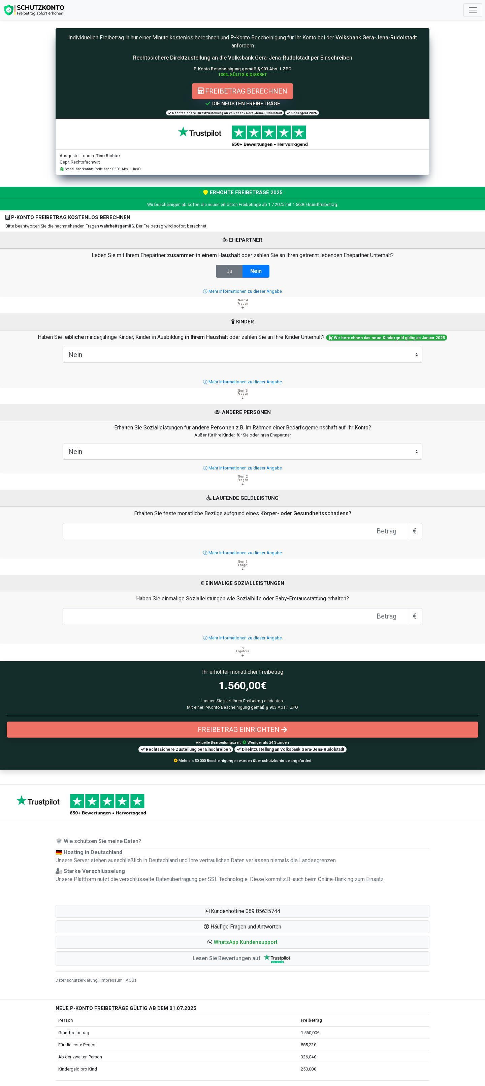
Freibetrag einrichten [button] (242, 730)
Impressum (112, 980)
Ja (229, 270)
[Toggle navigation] (472, 10)
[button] (242, 942)
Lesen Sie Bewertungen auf (242, 959)
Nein (256, 270)
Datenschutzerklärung (77, 980)
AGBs (131, 980)
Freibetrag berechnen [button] (243, 91)
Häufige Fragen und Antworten (242, 926)
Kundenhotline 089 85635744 (242, 911)
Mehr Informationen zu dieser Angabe (242, 291)
